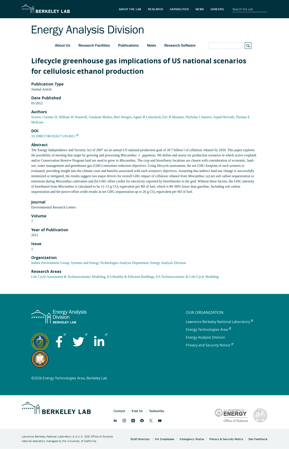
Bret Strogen (122, 117)
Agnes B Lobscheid (146, 117)
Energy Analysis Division (168, 263)
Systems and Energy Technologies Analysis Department (110, 263)
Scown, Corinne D (44, 117)
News (151, 45)
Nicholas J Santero (198, 117)
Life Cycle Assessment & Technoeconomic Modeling (68, 277)
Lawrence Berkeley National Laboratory (219, 321)
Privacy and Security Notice (209, 345)
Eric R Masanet (173, 117)
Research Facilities (94, 45)
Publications (128, 45)
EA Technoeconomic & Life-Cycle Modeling (187, 277)
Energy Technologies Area (208, 329)
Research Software (180, 45)
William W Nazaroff (73, 117)
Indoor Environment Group (50, 263)
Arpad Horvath (223, 117)
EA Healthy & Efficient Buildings (130, 277)
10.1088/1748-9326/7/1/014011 (54, 136)
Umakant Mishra (100, 117)
